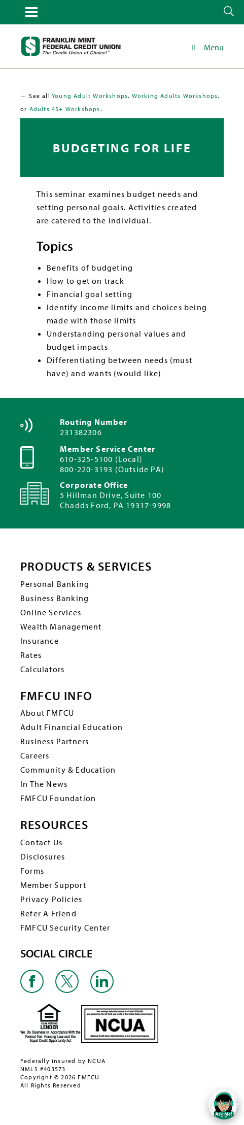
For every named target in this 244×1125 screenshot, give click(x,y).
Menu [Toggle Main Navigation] (206, 47)
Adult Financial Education (71, 727)
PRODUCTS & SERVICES (86, 566)
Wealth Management (60, 626)
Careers (34, 755)
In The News (43, 784)
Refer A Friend (48, 913)
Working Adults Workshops (175, 96)
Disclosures (42, 856)
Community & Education (68, 770)
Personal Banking (54, 584)
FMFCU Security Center (65, 927)
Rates (31, 655)
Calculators (42, 669)
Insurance (39, 641)
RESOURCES (54, 824)
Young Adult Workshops (90, 96)
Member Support (53, 885)
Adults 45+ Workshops (64, 109)
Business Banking (54, 598)
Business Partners (54, 741)
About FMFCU (47, 713)
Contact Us (41, 842)
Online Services (50, 612)
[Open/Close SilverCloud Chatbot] (223, 1104)
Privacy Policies (51, 899)
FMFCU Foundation (58, 798)
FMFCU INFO (56, 695)
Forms (32, 871)
